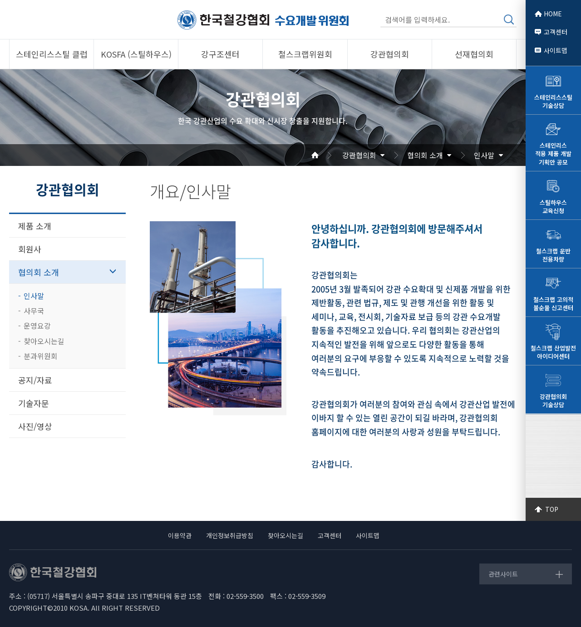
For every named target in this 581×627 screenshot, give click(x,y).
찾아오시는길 (44, 340)
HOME (553, 13)
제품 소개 (34, 226)
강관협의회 (359, 155)
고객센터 (555, 31)
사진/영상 (35, 426)
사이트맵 (555, 50)
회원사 (29, 249)
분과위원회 (41, 355)
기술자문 (33, 403)
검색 (509, 19)
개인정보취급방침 (229, 535)
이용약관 (180, 535)
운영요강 (37, 325)
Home (325, 155)
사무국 (34, 310)
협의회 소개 (425, 155)
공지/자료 (35, 380)
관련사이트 (503, 573)
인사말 (484, 155)
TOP (551, 509)
